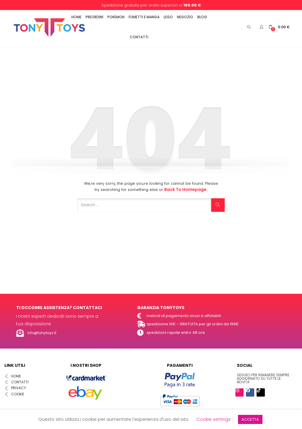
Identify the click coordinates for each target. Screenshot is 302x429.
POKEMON (115, 16)
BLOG (202, 16)
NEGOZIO (185, 16)
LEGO (168, 16)
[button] (279, 27)
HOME (76, 16)
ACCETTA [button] (250, 419)
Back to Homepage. (186, 189)
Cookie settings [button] (213, 419)
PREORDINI (94, 16)
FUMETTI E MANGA (144, 16)
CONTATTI (139, 36)
